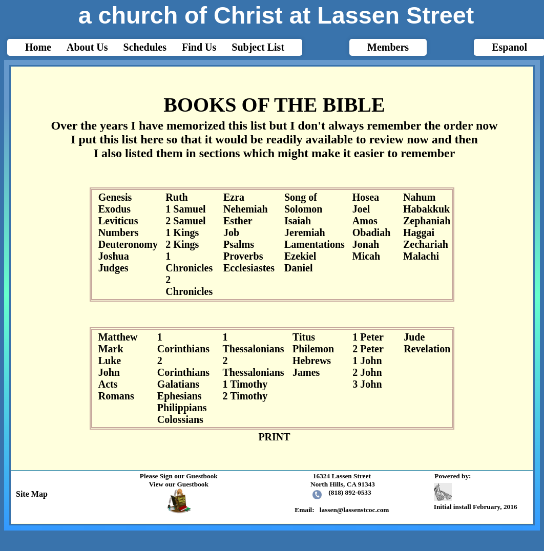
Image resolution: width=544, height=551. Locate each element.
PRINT (274, 436)
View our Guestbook (178, 484)
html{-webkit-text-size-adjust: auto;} (272, 267)
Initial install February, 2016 (477, 497)
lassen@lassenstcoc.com (354, 510)
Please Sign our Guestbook (179, 476)
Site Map (30, 494)
